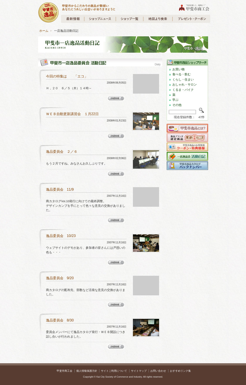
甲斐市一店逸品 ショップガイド (129, 19)
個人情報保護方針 (86, 370)
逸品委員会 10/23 (61, 236)
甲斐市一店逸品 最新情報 (72, 19)
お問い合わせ (158, 370)
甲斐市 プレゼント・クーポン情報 (191, 19)
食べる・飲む (181, 74)
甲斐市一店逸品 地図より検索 (157, 19)
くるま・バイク (183, 89)
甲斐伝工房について (187, 138)
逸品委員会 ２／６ (61, 151)
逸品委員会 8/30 (60, 320)
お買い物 (178, 69)
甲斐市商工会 (64, 370)
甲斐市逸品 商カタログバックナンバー (187, 166)
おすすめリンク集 (180, 370)
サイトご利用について (114, 370)
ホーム (43, 30)
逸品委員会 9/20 (60, 278)
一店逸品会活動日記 (187, 157)
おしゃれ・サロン (184, 84)
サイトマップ (139, 370)
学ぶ (175, 99)
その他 (177, 105)
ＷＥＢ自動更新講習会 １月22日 (72, 114)
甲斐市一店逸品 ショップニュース (100, 19)
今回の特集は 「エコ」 (67, 76)
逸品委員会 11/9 (60, 189)
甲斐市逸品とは (187, 129)
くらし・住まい (183, 79)
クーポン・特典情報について (187, 148)
